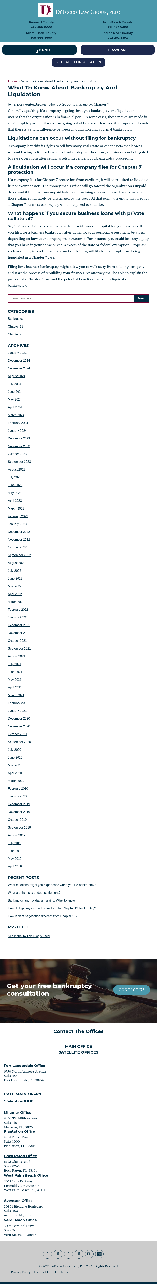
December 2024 (19, 360)
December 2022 (19, 531)
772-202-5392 (118, 37)
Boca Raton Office (20, 1156)
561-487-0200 (118, 27)
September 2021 (19, 648)
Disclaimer (62, 1272)
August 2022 (16, 563)
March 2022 (16, 601)
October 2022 (17, 547)
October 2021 (17, 640)
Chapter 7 (101, 104)
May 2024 (14, 399)
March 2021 (16, 695)
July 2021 (14, 664)
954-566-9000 (41, 27)
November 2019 (19, 812)
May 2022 (14, 586)
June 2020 (15, 757)
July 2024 (14, 384)
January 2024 (17, 430)
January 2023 (17, 524)
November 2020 (19, 726)
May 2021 (14, 679)
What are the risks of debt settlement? (34, 892)
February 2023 (18, 516)
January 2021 (17, 710)
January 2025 (17, 352)
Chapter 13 (15, 326)
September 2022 (19, 555)
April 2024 (15, 407)
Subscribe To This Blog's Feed (29, 936)
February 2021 (18, 703)
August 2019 (16, 835)
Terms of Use (43, 1272)
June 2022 (15, 578)
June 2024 (15, 391)
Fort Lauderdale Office (24, 1066)
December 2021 (19, 625)
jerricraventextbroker (29, 104)
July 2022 (14, 570)
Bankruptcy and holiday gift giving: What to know (41, 900)
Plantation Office (19, 1131)
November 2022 (19, 539)
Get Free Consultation (78, 62)
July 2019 (14, 843)
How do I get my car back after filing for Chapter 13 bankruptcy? (52, 908)
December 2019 (19, 804)
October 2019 (17, 819)
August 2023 (16, 469)
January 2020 (17, 796)
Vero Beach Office (20, 1220)
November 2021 (19, 633)
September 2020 (19, 742)
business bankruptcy (42, 267)
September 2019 (19, 827)
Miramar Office (17, 1112)
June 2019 (15, 850)
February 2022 (18, 609)
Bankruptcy (82, 104)
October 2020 (17, 734)
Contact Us (132, 990)
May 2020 (14, 765)
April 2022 (15, 594)
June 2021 (15, 672)
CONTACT (119, 50)
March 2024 (16, 415)
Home (13, 81)
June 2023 (15, 485)
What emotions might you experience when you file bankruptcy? (52, 885)
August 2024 (16, 376)
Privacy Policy (21, 1272)
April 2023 (15, 500)
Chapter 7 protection (58, 180)
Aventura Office (18, 1201)
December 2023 (19, 438)
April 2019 (15, 866)
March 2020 (16, 780)
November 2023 (19, 446)
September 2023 (19, 461)
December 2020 (19, 718)
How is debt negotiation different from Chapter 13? (42, 916)
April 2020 (15, 773)
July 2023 (14, 477)
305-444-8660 (41, 37)
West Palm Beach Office (26, 1175)
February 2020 (18, 788)
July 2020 (14, 749)
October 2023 (17, 454)
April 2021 (15, 687)
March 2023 (16, 508)
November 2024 (19, 368)
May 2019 (14, 858)
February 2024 (18, 422)
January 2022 (17, 617)
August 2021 (16, 656)
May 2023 (14, 493)
